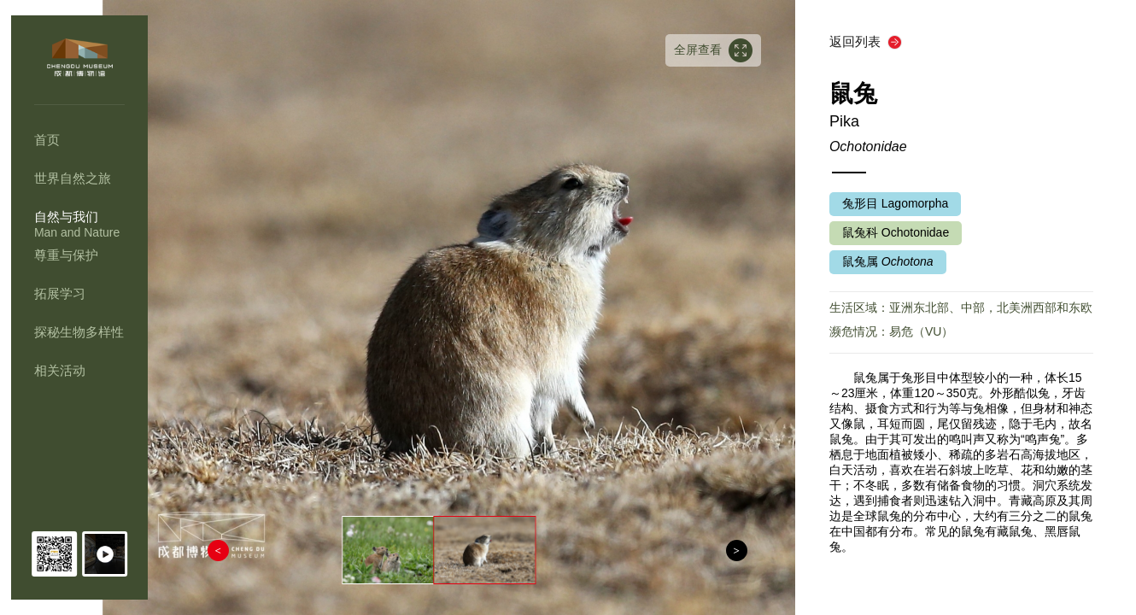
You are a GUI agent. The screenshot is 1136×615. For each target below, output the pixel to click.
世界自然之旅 (72, 178)
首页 (47, 139)
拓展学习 (59, 293)
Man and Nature (77, 232)
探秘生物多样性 (79, 332)
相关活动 (59, 370)
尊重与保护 (66, 255)
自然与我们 (66, 216)
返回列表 (858, 41)
